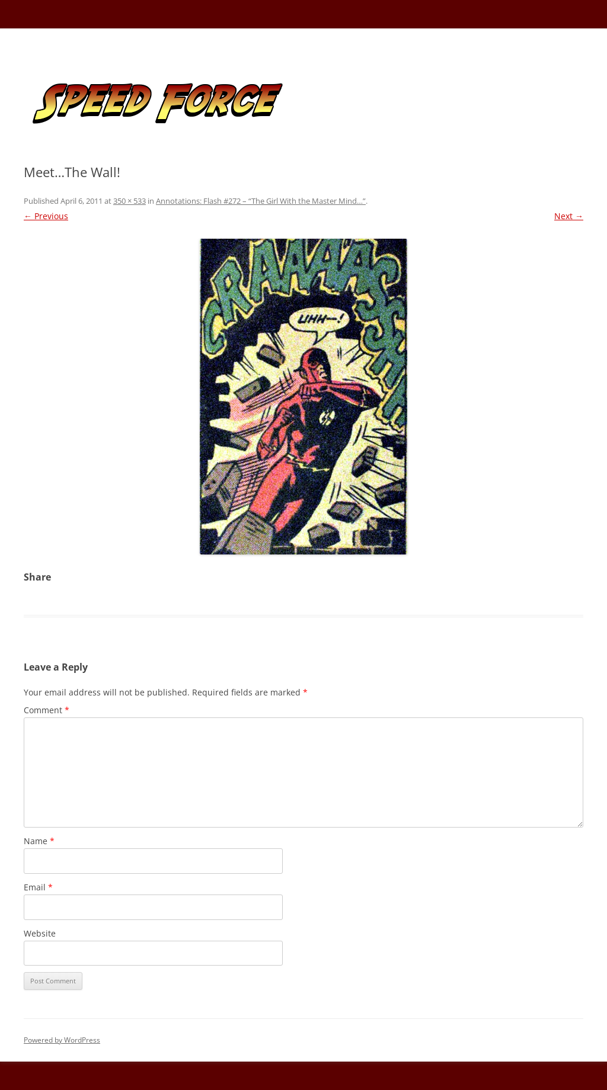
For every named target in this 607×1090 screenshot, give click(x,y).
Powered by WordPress (62, 1040)
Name (39, 841)
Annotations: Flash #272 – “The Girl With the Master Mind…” (261, 200)
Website (40, 933)
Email (38, 887)
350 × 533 (129, 200)
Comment (46, 710)
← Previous (46, 216)
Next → (568, 216)
